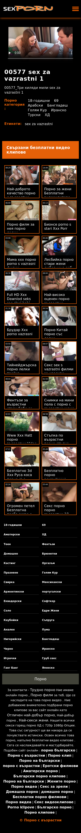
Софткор (48, 601)
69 (56, 101)
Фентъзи (48, 544)
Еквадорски (12, 601)
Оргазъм (48, 563)
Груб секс (49, 658)
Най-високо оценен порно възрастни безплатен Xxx (57, 301)
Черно (8, 648)
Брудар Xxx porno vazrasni (19, 332)
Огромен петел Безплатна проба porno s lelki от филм (21, 512)
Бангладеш (57, 105)
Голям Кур (37, 110)
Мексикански (52, 582)
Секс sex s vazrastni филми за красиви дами (58, 371)
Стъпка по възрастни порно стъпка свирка (56, 441)
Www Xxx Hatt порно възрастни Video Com (22, 441)
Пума (46, 629)
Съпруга (48, 620)
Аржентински (14, 591)
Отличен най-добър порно (31, 715)
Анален (9, 629)
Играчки (10, 658)
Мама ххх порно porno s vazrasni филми (21, 264)
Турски (34, 115)
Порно (41, 679)
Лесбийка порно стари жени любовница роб (59, 264)
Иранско (59, 110)
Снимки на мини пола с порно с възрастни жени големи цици (59, 406)
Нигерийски (12, 639)
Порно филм (42, 695)
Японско (48, 667)
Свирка (9, 582)
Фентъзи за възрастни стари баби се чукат (19, 406)
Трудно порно (42, 690)
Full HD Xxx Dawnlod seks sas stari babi (19, 299)
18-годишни (39, 101)
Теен (7, 544)
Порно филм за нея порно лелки (20, 228)
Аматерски (12, 534)
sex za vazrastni (39, 124)
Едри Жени (50, 610)
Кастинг (10, 563)
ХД (47, 115)
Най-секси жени (33, 720)
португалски (51, 591)
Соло (7, 610)
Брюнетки (49, 553)
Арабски (35, 105)
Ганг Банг (11, 667)
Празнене (11, 572)
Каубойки (11, 620)
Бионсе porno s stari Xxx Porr (57, 226)
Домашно (11, 553)
